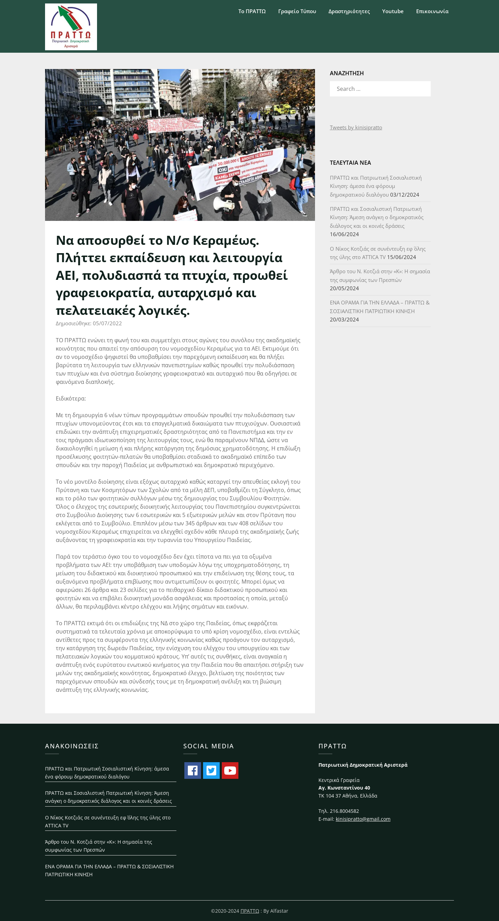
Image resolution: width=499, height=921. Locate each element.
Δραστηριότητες (349, 11)
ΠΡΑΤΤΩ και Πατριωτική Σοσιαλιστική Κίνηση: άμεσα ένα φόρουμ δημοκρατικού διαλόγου (376, 186)
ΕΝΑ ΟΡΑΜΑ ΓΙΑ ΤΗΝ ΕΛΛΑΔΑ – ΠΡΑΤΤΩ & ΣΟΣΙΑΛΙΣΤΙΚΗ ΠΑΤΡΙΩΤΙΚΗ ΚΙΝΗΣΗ (109, 870)
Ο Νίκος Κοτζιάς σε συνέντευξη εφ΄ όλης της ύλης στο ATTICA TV (107, 821)
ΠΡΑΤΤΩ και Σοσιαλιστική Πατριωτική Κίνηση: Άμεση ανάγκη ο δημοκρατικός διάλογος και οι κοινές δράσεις (376, 217)
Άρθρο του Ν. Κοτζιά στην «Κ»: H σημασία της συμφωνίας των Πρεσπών (98, 845)
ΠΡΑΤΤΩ (249, 910)
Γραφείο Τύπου (297, 11)
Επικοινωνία (432, 11)
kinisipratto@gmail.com (363, 819)
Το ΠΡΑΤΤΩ (252, 11)
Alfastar (279, 910)
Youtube (393, 11)
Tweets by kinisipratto (356, 127)
